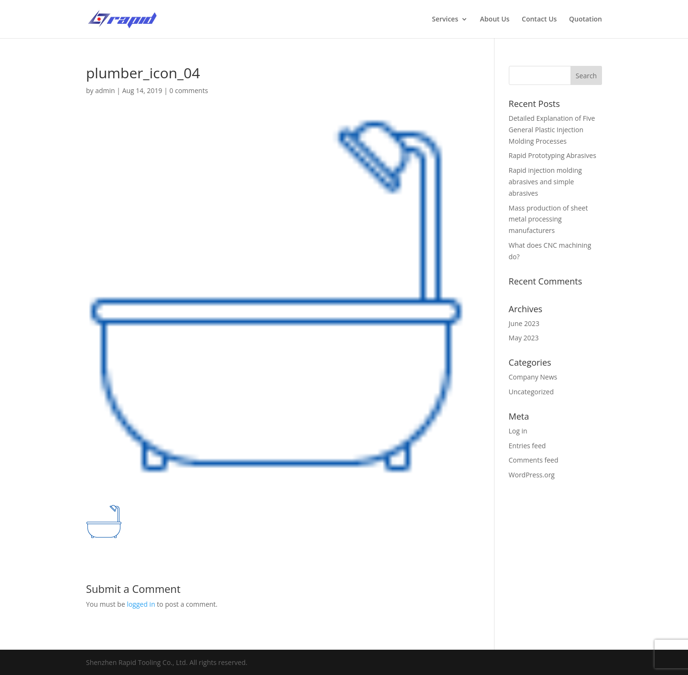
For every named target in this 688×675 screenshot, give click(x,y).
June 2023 (524, 323)
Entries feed (527, 445)
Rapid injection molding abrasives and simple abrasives (545, 182)
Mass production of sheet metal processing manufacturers (548, 219)
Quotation (585, 19)
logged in (141, 604)
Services (445, 19)
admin (105, 90)
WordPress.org (532, 474)
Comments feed (534, 459)
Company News (533, 376)
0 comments (189, 90)
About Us (495, 19)
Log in (518, 430)
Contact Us (539, 19)
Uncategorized (531, 391)
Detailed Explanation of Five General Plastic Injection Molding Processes (552, 130)
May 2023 (524, 337)
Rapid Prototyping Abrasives (552, 155)
